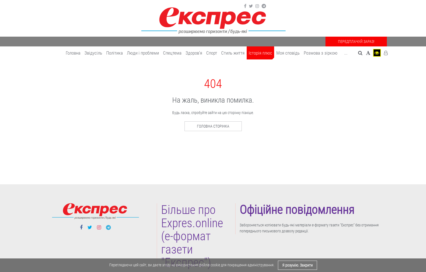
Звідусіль (93, 53)
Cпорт (211, 53)
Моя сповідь (288, 53)
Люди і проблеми (143, 53)
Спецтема (172, 53)
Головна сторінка (213, 126)
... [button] (345, 53)
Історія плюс (260, 53)
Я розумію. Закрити (297, 265)
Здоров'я (194, 53)
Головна (73, 53)
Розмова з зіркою (320, 53)
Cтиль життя (233, 53)
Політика (114, 53)
